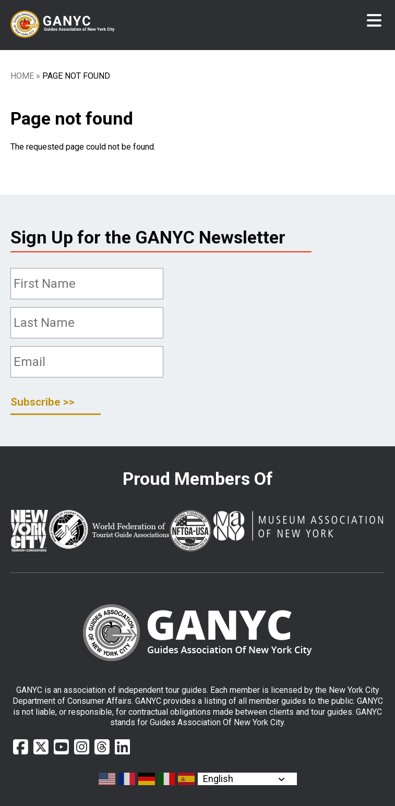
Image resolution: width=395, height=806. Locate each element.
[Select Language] (247, 779)
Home (22, 76)
